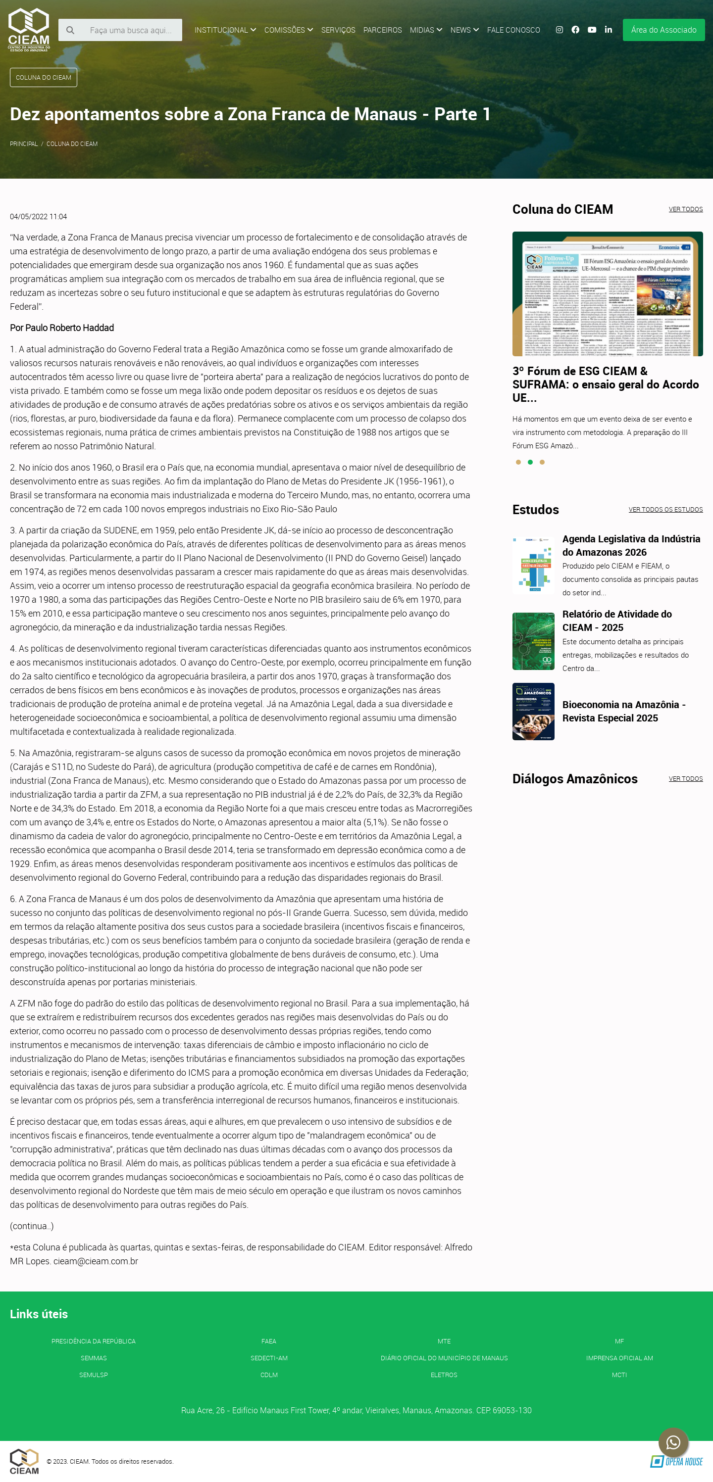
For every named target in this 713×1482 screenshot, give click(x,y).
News (465, 30)
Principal (24, 143)
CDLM (269, 1374)
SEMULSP (93, 1374)
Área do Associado (664, 29)
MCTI (619, 1374)
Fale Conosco (513, 30)
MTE (444, 1341)
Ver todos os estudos (666, 509)
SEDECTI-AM (269, 1357)
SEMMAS (94, 1357)
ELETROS (444, 1374)
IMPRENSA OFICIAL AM (619, 1357)
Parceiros (382, 30)
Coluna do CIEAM (72, 143)
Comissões (288, 30)
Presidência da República (93, 1341)
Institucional (225, 30)
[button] (518, 462)
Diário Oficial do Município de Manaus (444, 1357)
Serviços (338, 30)
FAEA (268, 1341)
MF (619, 1341)
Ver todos (686, 208)
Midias (426, 30)
